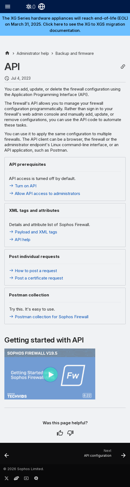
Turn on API (22, 185)
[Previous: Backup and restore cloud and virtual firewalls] (7, 455)
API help (19, 239)
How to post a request (33, 270)
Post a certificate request (36, 278)
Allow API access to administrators (44, 193)
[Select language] (41, 6)
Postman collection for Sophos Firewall (48, 316)
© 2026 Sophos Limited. (23, 469)
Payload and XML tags (33, 232)
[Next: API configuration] (104, 455)
